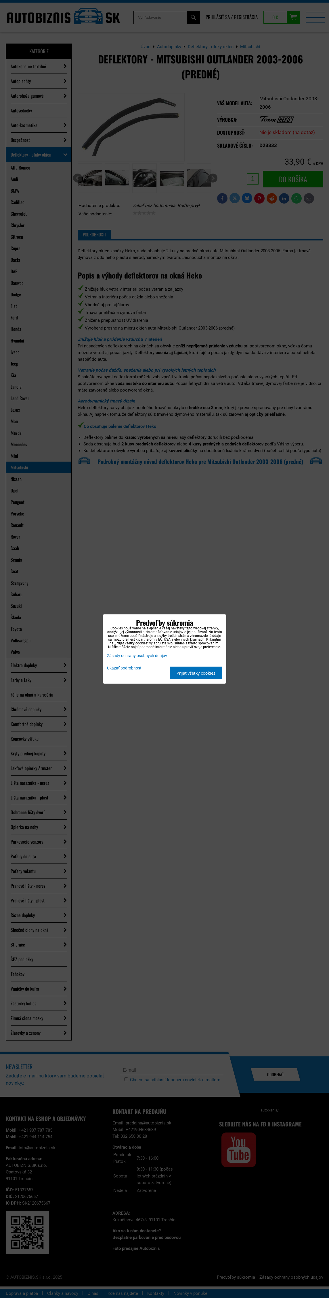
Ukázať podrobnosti (124, 668)
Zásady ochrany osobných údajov (137, 655)
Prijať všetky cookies (196, 673)
